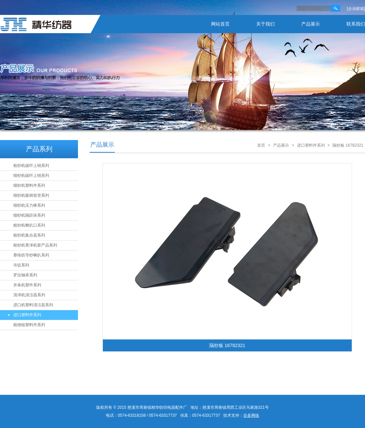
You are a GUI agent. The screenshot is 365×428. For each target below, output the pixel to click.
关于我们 (265, 24)
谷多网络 (251, 415)
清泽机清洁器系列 (29, 295)
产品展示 (310, 24)
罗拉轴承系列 (25, 275)
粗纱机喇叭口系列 (29, 225)
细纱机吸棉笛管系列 (31, 195)
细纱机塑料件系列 (29, 185)
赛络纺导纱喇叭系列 (31, 255)
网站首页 (220, 24)
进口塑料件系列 (27, 315)
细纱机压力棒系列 (29, 205)
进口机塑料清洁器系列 (33, 305)
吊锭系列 (21, 265)
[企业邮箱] (356, 9)
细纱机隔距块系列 (29, 215)
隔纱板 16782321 (347, 145)
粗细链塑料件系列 (29, 324)
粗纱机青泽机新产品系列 (35, 245)
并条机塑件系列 (27, 285)
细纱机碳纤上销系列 (31, 175)
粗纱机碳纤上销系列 (31, 165)
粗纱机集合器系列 (29, 235)
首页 (261, 145)
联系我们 (355, 24)
